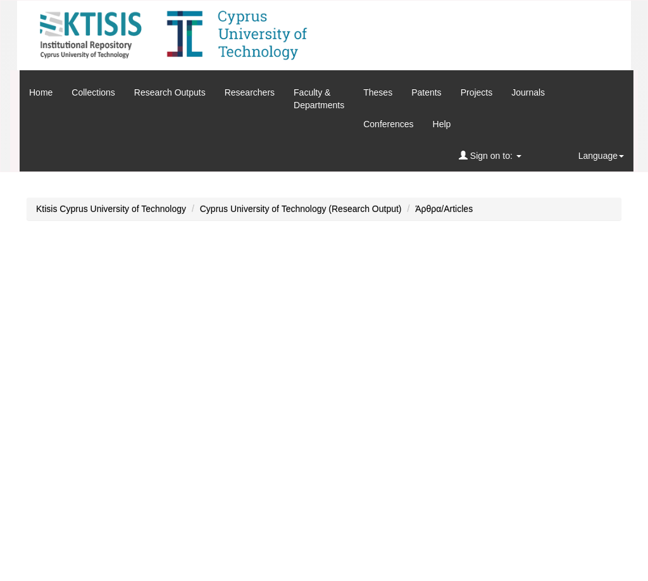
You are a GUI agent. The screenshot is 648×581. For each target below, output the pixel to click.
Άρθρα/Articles (444, 209)
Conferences (388, 124)
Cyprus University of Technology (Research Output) (301, 209)
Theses (377, 92)
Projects (477, 92)
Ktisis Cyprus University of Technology (111, 209)
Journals (528, 92)
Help (442, 124)
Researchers (250, 92)
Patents (426, 92)
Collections (93, 92)
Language (601, 156)
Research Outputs (170, 92)
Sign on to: (490, 156)
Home (41, 92)
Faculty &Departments (319, 98)
